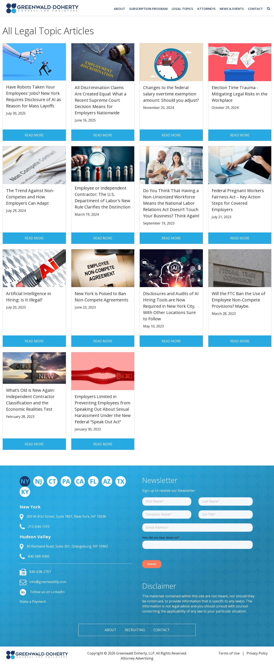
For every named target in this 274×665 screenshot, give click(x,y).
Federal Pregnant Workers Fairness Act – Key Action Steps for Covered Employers (238, 200)
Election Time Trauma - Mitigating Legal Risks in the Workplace (239, 94)
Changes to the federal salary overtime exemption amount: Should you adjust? (171, 94)
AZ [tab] (107, 481)
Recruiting (135, 630)
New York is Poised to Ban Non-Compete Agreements (101, 297)
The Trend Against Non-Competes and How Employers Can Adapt (30, 197)
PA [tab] (66, 481)
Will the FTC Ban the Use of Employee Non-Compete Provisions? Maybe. (238, 300)
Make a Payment (33, 601)
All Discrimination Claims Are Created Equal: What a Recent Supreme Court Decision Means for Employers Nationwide (100, 100)
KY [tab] (25, 492)
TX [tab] (120, 481)
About (119, 9)
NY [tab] (24, 481)
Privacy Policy (257, 653)
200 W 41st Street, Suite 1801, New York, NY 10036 (63, 516)
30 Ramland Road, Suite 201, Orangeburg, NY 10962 (64, 546)
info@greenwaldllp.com (43, 581)
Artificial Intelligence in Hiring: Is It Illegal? (28, 297)
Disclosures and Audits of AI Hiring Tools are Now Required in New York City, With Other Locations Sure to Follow (171, 306)
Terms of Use (229, 653)
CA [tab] (80, 481)
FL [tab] (93, 481)
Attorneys (206, 9)
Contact (255, 9)
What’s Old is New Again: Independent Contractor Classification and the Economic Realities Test (30, 399)
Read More (34, 135)
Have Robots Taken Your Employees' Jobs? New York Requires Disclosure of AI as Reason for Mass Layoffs (33, 96)
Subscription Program (148, 9)
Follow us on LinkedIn (42, 592)
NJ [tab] (38, 481)
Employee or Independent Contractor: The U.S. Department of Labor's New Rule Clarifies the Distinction (102, 197)
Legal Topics (182, 9)
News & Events (232, 9)
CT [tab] (52, 481)
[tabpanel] (76, 532)
